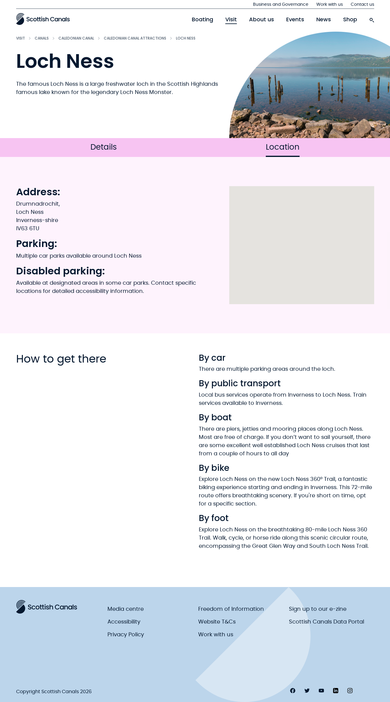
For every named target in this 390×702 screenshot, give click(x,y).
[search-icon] (371, 18)
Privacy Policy (125, 635)
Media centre (125, 609)
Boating (202, 19)
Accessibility (123, 622)
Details (103, 147)
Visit (231, 19)
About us (261, 19)
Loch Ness (185, 38)
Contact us (362, 4)
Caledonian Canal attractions (135, 38)
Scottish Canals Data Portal (326, 622)
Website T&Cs (217, 622)
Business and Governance (280, 4)
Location (283, 150)
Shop (350, 19)
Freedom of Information (231, 609)
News (323, 19)
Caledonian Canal (76, 38)
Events (295, 19)
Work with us (329, 4)
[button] (302, 239)
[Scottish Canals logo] (43, 19)
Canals (42, 38)
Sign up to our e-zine (317, 609)
